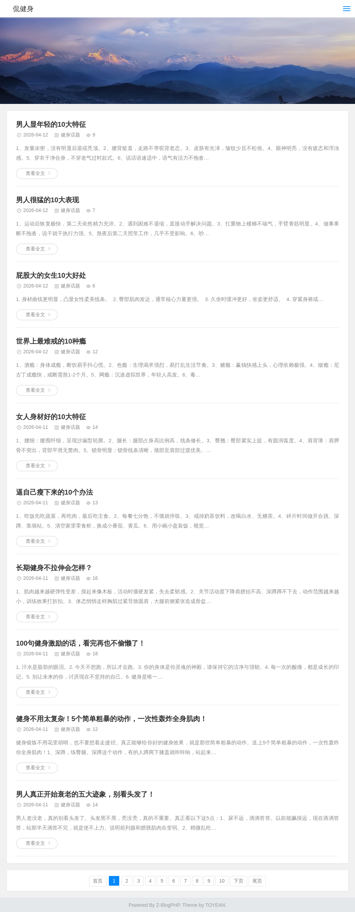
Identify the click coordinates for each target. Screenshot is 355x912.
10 (222, 881)
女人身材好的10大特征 (51, 416)
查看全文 (35, 173)
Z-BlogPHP (168, 905)
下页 (238, 881)
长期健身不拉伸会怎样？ (54, 568)
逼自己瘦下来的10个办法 (54, 492)
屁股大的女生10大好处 (51, 275)
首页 (98, 881)
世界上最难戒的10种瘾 (51, 341)
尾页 (257, 881)
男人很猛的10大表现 (47, 200)
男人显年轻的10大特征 (51, 124)
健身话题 (70, 135)
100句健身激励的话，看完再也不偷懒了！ (80, 643)
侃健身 (23, 8)
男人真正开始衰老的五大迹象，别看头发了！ (85, 794)
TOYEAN (215, 905)
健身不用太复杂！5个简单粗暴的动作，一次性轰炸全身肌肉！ (111, 719)
